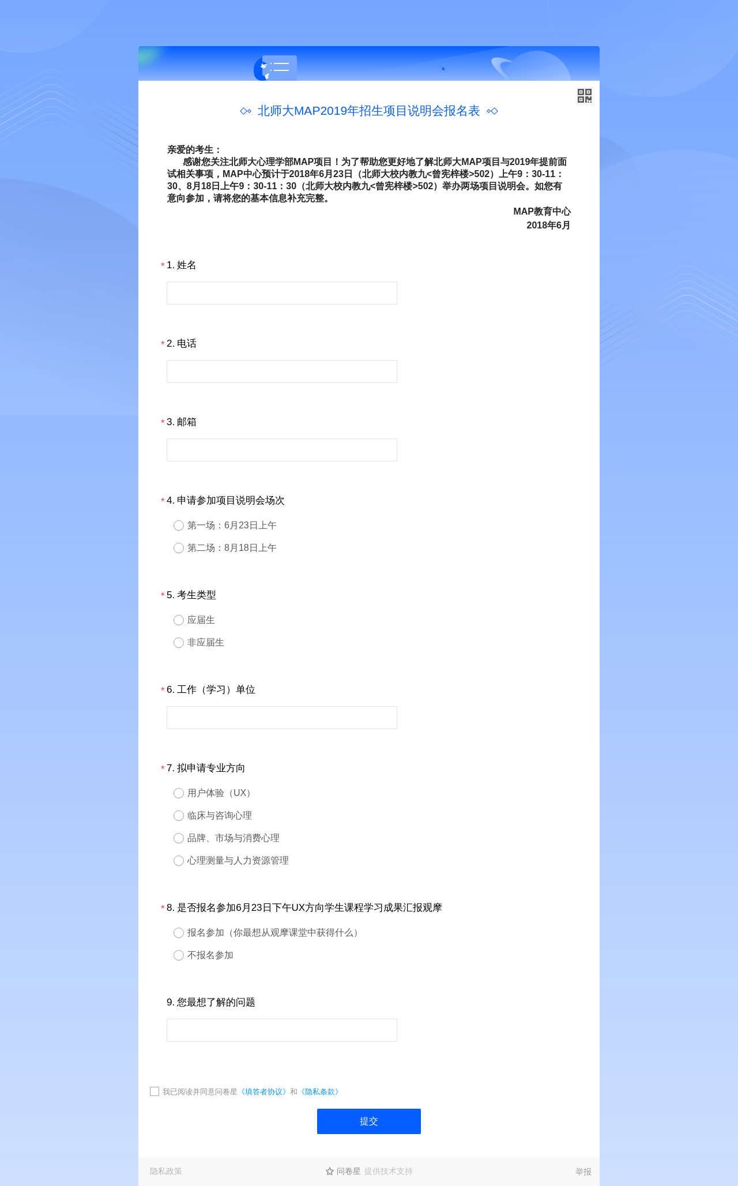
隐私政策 (166, 1171)
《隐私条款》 (320, 1091)
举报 (583, 1171)
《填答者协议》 (264, 1091)
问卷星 (349, 1171)
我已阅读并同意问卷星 (200, 1091)
